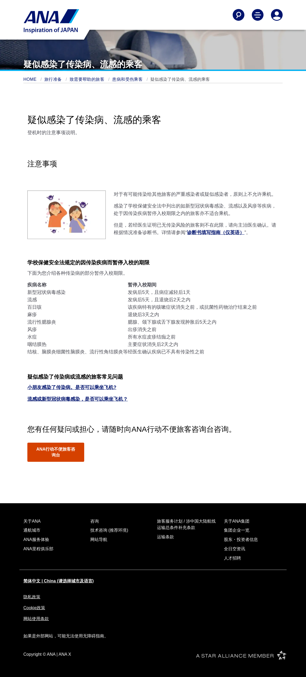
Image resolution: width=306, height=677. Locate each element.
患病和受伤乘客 (128, 79)
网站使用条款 (36, 618)
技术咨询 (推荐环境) (109, 530)
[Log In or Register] (277, 15)
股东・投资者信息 (241, 539)
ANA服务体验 (36, 539)
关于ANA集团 (237, 521)
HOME (30, 79)
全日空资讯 (234, 549)
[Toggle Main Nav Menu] (258, 15)
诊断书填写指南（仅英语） (215, 232)
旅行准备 (53, 79)
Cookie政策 (34, 608)
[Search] (238, 15)
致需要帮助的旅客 (88, 79)
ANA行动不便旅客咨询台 (55, 452)
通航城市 (31, 530)
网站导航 (98, 539)
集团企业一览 (236, 530)
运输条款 (165, 537)
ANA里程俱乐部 (38, 549)
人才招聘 (232, 558)
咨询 (94, 521)
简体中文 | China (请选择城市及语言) (58, 581)
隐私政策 (31, 597)
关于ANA (32, 521)
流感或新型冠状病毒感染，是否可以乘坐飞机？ (77, 399)
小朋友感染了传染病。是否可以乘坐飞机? (71, 387)
